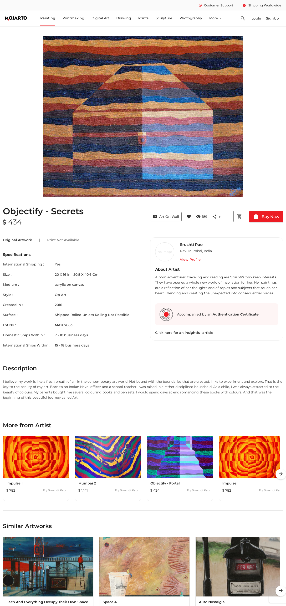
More (215, 18)
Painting (47, 18)
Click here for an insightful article (184, 333)
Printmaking (73, 18)
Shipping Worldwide (262, 5)
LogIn (256, 18)
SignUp (272, 18)
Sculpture (164, 18)
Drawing (123, 18)
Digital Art (100, 18)
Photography (190, 18)
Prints (143, 18)
